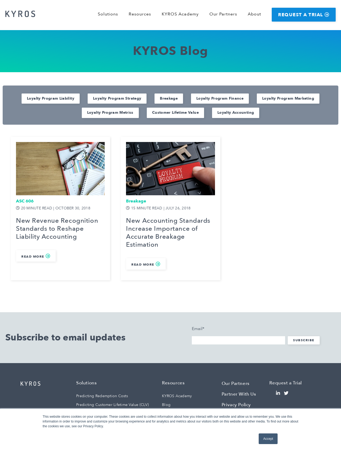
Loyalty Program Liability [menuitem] (50, 98)
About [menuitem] (254, 14)
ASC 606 (25, 201)
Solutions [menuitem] (108, 14)
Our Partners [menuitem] (223, 14)
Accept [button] (268, 439)
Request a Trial (300, 15)
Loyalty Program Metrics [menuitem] (110, 112)
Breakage (136, 201)
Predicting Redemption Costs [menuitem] (102, 396)
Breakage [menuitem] (169, 98)
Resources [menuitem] (140, 14)
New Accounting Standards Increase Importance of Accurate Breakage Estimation (168, 233)
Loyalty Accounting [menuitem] (235, 112)
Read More (32, 256)
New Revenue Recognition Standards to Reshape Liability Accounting (57, 229)
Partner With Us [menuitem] (239, 394)
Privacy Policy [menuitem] (236, 405)
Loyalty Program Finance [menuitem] (219, 98)
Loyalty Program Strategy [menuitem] (117, 98)
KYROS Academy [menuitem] (180, 14)
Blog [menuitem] (166, 404)
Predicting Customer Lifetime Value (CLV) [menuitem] (112, 404)
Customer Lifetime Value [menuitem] (175, 112)
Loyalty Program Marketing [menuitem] (288, 98)
